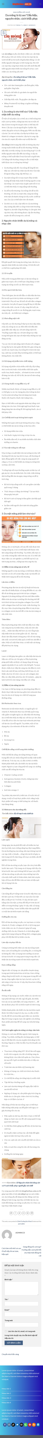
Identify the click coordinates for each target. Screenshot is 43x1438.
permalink (21, 1224)
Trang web (9, 1320)
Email (7, 1310)
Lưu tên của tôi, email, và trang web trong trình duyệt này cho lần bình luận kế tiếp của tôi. (21, 1334)
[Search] (40, 4)
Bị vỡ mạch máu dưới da (23, 813)
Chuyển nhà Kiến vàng (10, 1354)
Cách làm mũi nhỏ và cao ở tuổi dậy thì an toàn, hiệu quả (11, 1251)
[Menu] (3, 4)
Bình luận (9, 1280)
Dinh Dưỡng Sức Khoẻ (21, 12)
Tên (6, 1299)
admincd (32, 25)
